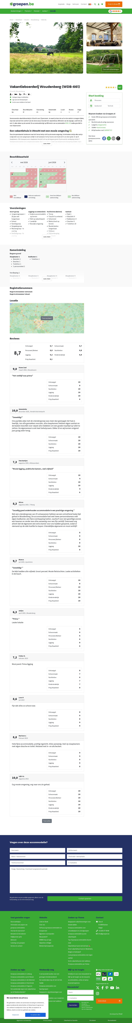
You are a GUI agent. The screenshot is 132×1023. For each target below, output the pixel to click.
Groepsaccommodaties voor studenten (51, 998)
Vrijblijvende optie (16, 937)
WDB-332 (68, 123)
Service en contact (16, 946)
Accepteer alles (35, 1015)
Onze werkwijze (16, 922)
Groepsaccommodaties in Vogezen (21, 986)
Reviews (71, 111)
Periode (36, 11)
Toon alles (47, 821)
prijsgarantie (101, 125)
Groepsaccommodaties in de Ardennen (23, 980)
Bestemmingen (16, 11)
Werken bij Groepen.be (46, 946)
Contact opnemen (84, 898)
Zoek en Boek (43, 922)
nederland (19, 20)
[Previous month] (12, 162)
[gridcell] (12, 174)
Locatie (63, 111)
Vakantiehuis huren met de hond (79, 946)
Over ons (42, 925)
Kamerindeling (52, 111)
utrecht (26, 20)
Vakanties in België (45, 943)
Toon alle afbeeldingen (111, 69)
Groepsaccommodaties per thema (78, 964)
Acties (44, 11)
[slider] (111, 87)
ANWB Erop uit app (45, 940)
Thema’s (28, 11)
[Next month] (64, 162)
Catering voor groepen (18, 943)
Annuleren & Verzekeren (18, 934)
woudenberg (35, 20)
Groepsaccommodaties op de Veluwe (22, 977)
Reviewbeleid (112, 1020)
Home (11, 20)
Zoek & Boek (114, 4)
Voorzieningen (40, 111)
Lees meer (46, 143)
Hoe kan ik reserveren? (18, 931)
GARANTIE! (108, 130)
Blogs (68, 4)
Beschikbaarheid (27, 111)
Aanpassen (15, 1015)
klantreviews (101, 127)
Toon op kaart (47, 318)
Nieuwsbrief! (43, 937)
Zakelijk (53, 11)
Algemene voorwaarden (46, 934)
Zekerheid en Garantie (70, 1020)
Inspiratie (61, 4)
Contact (84, 4)
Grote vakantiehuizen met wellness (79, 961)
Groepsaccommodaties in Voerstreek (22, 983)
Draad (120, 1014)
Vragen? (79, 111)
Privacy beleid (47, 1020)
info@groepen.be (103, 934)
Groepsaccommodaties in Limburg (21, 974)
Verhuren (75, 4)
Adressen (14, 940)
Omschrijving (15, 111)
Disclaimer (93, 1020)
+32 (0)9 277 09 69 (103, 931)
